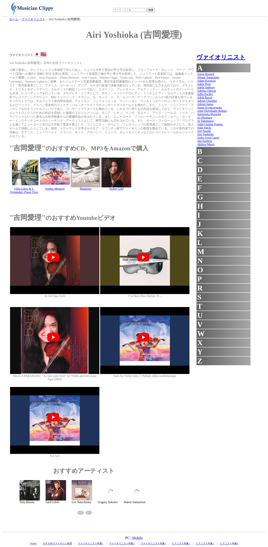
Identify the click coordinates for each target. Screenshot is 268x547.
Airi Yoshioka (205, 134)
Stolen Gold (116, 188)
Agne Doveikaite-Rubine (212, 110)
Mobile (137, 538)
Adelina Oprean (206, 90)
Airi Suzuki (204, 131)
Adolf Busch (204, 97)
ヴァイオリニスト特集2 (122, 543)
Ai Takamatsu (205, 120)
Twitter (33, 543)
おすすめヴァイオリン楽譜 (57, 543)
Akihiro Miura (205, 144)
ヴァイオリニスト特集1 (90, 543)
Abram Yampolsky (208, 77)
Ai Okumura (204, 117)
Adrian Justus (205, 104)
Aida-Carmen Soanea (210, 124)
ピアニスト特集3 (229, 543)
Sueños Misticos (55, 188)
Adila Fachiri (205, 94)
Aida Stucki (204, 127)
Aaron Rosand (205, 74)
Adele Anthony (206, 87)
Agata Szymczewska (209, 107)
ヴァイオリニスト (220, 57)
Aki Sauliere (204, 141)
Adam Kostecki (206, 80)
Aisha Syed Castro (208, 137)
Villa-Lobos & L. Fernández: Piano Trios (24, 190)
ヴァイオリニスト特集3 (153, 543)
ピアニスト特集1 (181, 543)
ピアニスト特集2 (205, 543)
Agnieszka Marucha (209, 114)
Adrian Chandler (207, 100)
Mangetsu (85, 188)
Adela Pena (204, 84)
